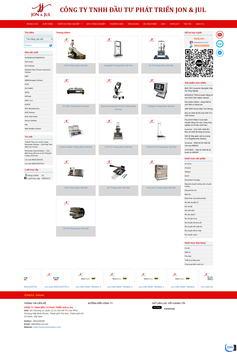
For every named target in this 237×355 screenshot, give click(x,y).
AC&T (27, 84)
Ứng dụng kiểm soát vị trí (194, 264)
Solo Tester (29, 62)
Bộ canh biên (190, 210)
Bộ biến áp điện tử (191, 202)
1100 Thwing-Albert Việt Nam (76, 188)
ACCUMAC (29, 88)
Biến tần (188, 194)
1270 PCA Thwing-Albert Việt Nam (118, 147)
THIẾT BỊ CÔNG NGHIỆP (68, 24)
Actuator (188, 168)
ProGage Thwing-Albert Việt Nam (161, 106)
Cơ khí (187, 248)
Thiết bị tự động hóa (192, 260)
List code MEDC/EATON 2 (34, 164)
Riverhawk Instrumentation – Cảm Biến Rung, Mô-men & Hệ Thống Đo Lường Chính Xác (38, 153)
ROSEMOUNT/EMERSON (34, 58)
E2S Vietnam (29, 66)
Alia (26, 124)
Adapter (188, 172)
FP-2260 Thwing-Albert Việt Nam (76, 106)
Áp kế (187, 176)
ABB (26, 76)
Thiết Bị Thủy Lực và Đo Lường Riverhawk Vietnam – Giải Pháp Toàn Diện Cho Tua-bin (38, 144)
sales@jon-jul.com (201, 42)
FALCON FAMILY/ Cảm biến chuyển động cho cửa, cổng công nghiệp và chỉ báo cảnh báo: (198, 122)
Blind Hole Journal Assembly (195, 198)
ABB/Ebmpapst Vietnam (34, 80)
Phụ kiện (188, 256)
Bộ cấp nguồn (190, 214)
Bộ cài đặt (188, 206)
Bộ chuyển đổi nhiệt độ (193, 226)
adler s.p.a (28, 100)
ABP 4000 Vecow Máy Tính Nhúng (199, 109)
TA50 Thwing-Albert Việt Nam (76, 65)
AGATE (27, 104)
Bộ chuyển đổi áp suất (193, 223)
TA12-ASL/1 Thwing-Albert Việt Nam (161, 188)
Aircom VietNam (31, 121)
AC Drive (188, 164)
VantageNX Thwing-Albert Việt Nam (118, 65)
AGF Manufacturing (32, 108)
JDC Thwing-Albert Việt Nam (118, 188)
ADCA (27, 92)
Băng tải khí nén (191, 190)
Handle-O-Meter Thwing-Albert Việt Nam (76, 147)
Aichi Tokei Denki (31, 116)
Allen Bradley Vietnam (33, 129)
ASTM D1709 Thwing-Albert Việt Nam (161, 147)
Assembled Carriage (192, 180)
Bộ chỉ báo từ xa (191, 218)
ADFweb (28, 96)
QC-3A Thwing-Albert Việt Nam (161, 65)
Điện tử (187, 252)
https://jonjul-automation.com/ (47, 327)
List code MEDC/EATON (34, 160)
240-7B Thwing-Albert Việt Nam (76, 228)
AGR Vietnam (30, 112)
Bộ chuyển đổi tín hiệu (193, 231)
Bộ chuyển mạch (191, 235)
